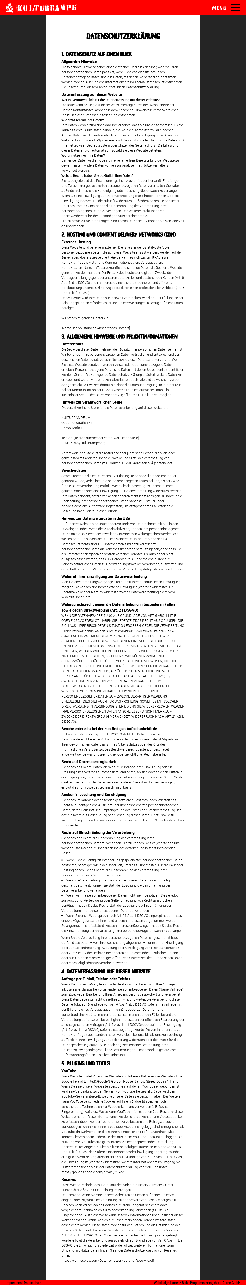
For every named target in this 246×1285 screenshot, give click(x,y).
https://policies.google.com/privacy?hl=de (93, 1172)
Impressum (14, 1282)
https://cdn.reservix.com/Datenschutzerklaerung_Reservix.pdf (108, 1260)
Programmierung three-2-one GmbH (215, 1282)
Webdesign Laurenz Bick (171, 1282)
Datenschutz (32, 1282)
